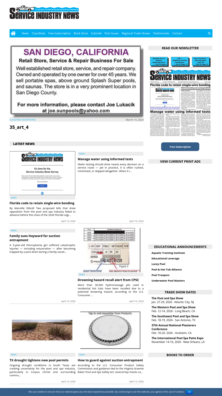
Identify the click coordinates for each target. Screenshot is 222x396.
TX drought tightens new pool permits (39, 360)
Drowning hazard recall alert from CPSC (108, 280)
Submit (95, 33)
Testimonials (161, 33)
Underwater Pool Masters (168, 280)
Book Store (81, 33)
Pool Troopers (160, 275)
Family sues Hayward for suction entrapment (35, 238)
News (25, 33)
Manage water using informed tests (105, 159)
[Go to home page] (13, 33)
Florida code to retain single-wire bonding (42, 203)
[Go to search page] (209, 33)
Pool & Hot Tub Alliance (167, 269)
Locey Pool (158, 264)
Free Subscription (59, 33)
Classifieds (38, 33)
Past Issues (111, 33)
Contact (177, 33)
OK (189, 392)
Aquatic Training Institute (168, 253)
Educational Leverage (165, 258)
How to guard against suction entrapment (110, 360)
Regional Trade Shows (136, 33)
